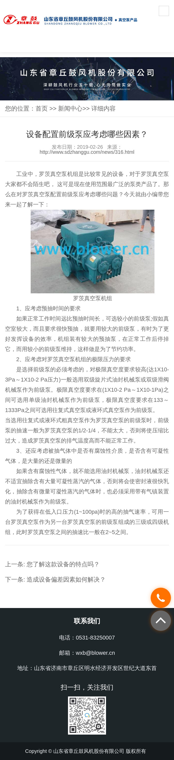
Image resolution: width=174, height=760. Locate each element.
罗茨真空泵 (53, 174)
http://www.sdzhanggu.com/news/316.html (87, 152)
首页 (42, 108)
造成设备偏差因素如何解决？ (66, 579)
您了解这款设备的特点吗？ (63, 564)
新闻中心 (70, 108)
